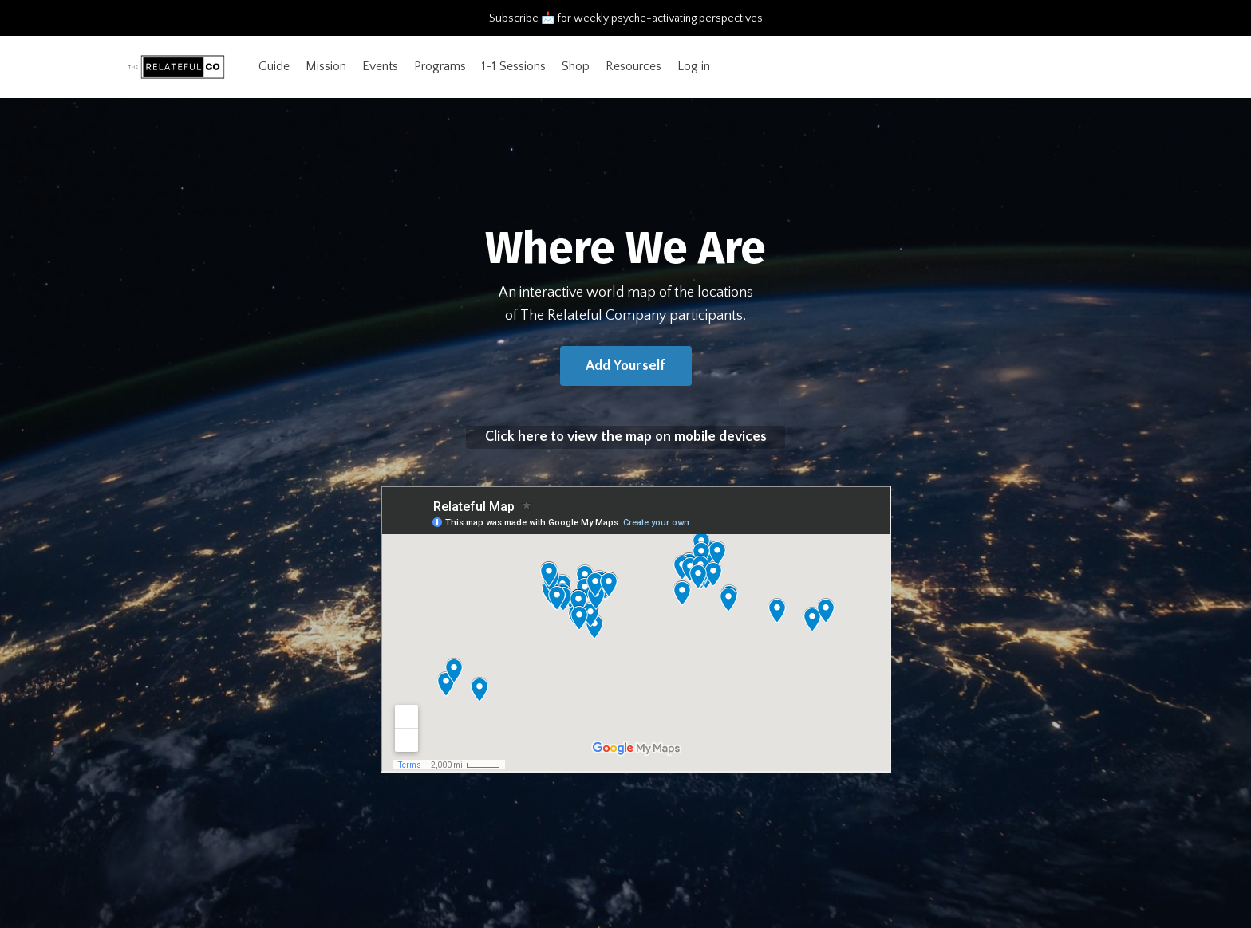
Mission (326, 66)
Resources (633, 66)
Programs (440, 66)
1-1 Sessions (514, 66)
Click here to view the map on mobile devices (626, 437)
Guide (274, 66)
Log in (693, 66)
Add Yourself (626, 366)
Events (380, 66)
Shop (576, 66)
